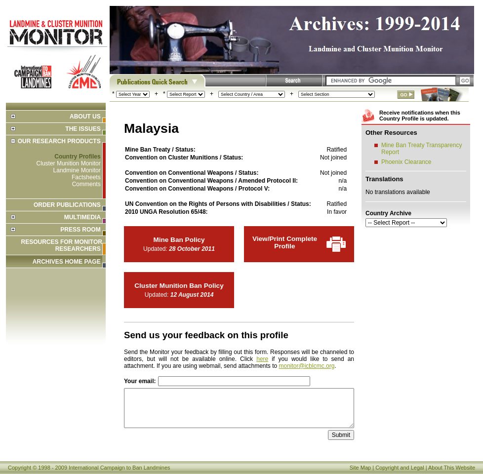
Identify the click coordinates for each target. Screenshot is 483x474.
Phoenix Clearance (406, 161)
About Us (85, 116)
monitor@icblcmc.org (307, 365)
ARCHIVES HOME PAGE (67, 261)
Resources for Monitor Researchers (61, 245)
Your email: (140, 381)
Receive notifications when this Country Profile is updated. (419, 115)
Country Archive (388, 213)
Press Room (80, 229)
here (262, 359)
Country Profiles (77, 156)
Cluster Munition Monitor (69, 163)
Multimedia (82, 217)
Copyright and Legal (399, 468)
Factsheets (86, 177)
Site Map (360, 468)
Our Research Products (59, 141)
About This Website (451, 468)
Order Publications (67, 204)
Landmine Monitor (77, 170)
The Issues (82, 128)
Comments (86, 184)
